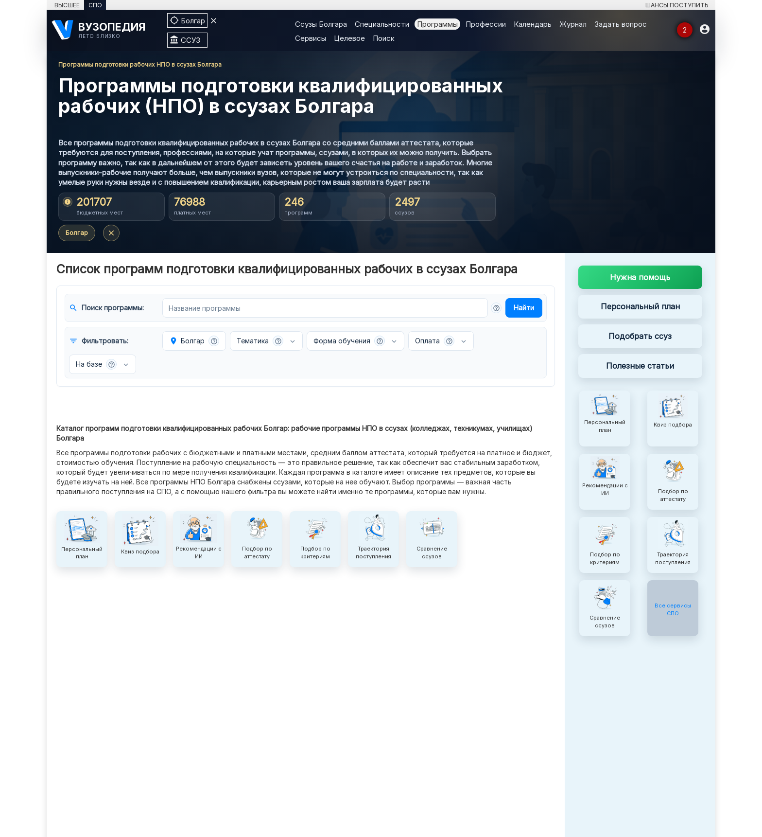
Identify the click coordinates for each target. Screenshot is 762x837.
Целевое (349, 38)
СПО (95, 5)
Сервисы (310, 38)
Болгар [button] (194, 341)
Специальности (382, 24)
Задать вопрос (620, 24)
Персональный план (640, 306)
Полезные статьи (640, 366)
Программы (437, 24)
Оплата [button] (434, 341)
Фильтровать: (98, 341)
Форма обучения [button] (349, 341)
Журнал (573, 24)
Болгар (77, 232)
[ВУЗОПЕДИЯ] (104, 30)
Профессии (486, 24)
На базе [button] (96, 364)
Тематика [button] (260, 341)
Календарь (533, 24)
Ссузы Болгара (321, 24)
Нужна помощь (640, 277)
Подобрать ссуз (640, 336)
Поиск (384, 38)
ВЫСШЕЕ (67, 5)
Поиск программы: (106, 307)
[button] (496, 308)
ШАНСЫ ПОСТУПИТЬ (677, 5)
